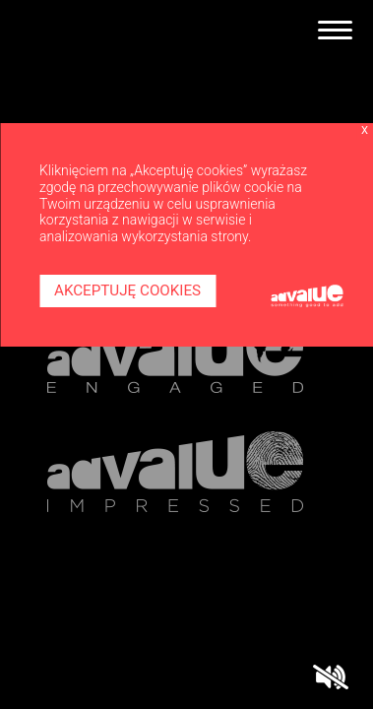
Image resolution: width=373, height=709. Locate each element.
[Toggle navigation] (335, 30)
